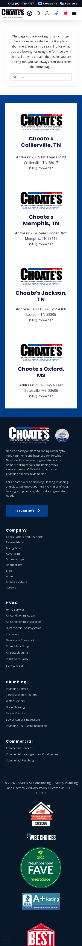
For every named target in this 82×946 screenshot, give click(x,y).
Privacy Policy (37, 788)
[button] (67, 3)
